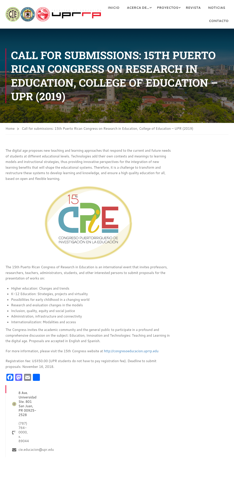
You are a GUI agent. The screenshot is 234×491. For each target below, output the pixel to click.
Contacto (218, 21)
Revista (217, 7)
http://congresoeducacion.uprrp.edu (131, 351)
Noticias (192, 21)
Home (10, 128)
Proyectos (192, 7)
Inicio (138, 7)
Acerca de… (163, 7)
